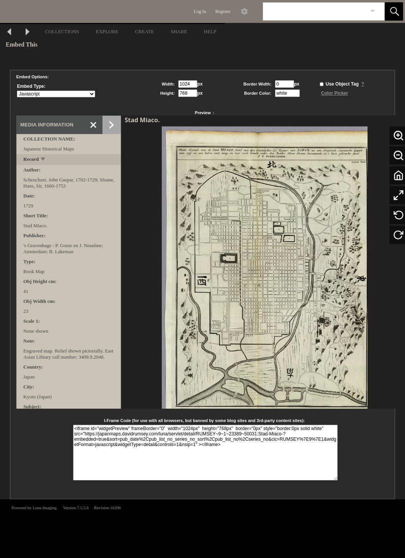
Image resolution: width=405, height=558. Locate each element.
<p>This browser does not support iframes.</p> (202, 527)
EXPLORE (107, 31)
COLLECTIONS (62, 31)
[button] (394, 11)
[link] (373, 11)
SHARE (179, 31)
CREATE (144, 31)
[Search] (315, 11)
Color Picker (334, 93)
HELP (210, 31)
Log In (200, 11)
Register (223, 11)
